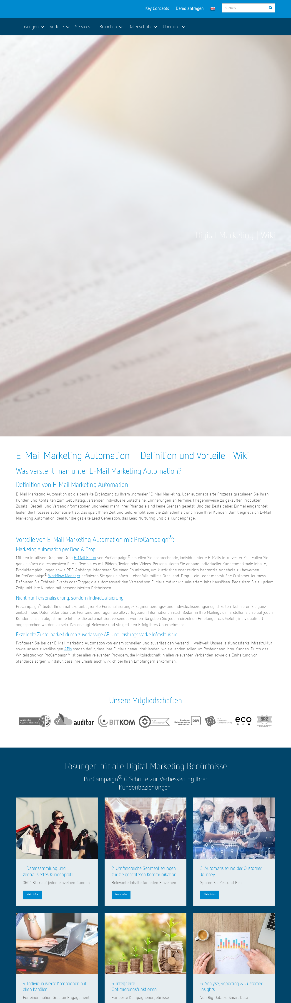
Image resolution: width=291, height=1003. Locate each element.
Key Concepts (157, 8)
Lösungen (29, 27)
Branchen (108, 27)
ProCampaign (47, 9)
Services (82, 27)
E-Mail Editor (85, 558)
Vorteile (57, 27)
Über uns (171, 27)
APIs (68, 649)
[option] (145, 235)
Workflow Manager (64, 576)
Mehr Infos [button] (32, 894)
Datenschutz (139, 27)
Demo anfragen (189, 8)
